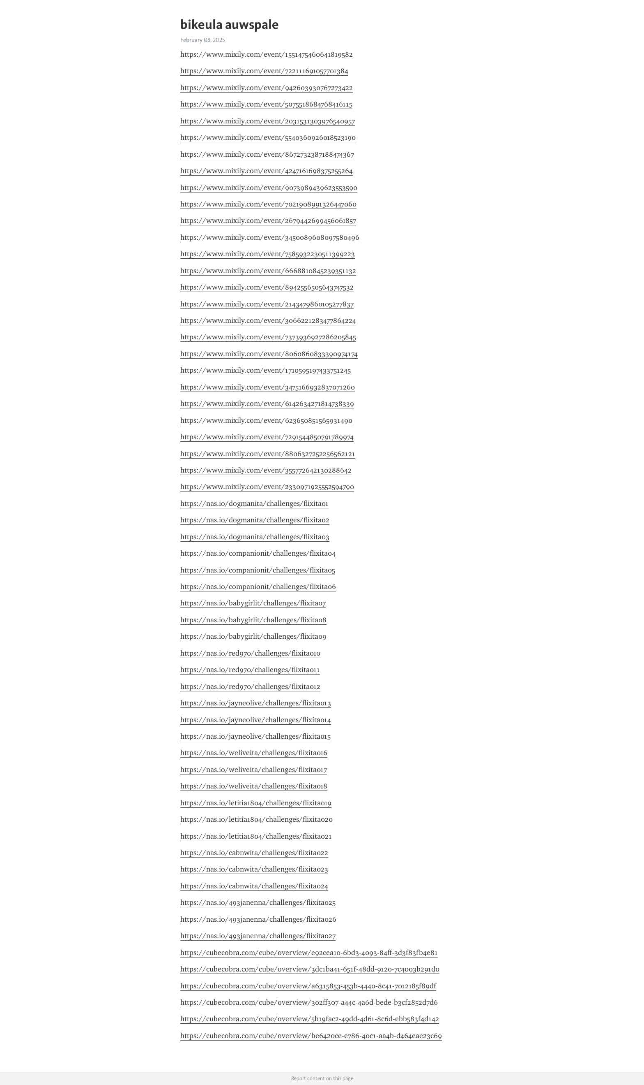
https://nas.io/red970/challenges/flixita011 (250, 669)
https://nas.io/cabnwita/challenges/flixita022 (254, 852)
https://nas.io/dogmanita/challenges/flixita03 (254, 536)
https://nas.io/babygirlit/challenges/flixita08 (253, 619)
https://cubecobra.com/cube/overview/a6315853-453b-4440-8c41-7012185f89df (308, 985)
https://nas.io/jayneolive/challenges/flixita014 (255, 719)
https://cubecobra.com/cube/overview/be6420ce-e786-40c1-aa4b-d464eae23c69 (311, 1035)
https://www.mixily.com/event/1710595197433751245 (265, 370)
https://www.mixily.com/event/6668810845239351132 (268, 270)
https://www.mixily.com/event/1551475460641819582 (266, 54)
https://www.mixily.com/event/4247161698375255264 (266, 170)
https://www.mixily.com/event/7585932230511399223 (267, 253)
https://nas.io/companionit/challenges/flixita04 (258, 553)
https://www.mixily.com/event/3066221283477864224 (268, 320)
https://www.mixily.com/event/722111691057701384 (264, 70)
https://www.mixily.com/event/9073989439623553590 (268, 187)
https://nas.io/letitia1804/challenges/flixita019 (255, 802)
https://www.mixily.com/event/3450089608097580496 (269, 237)
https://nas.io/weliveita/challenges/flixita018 (253, 786)
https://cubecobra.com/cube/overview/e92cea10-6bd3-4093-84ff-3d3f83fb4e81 (309, 952)
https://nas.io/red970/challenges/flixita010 (250, 653)
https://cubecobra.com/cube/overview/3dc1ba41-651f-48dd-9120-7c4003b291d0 (309, 969)
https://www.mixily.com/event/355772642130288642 (266, 470)
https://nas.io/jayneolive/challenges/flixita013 (255, 702)
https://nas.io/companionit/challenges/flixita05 (257, 570)
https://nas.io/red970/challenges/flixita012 (250, 686)
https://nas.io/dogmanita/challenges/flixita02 (254, 519)
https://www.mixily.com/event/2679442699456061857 (268, 220)
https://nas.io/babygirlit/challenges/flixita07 (253, 602)
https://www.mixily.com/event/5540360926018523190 (268, 137)
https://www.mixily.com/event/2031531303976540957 (267, 120)
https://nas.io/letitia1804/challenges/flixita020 (256, 819)
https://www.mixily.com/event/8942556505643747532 (267, 287)
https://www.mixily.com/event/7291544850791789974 (267, 436)
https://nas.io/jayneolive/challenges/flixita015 (255, 736)
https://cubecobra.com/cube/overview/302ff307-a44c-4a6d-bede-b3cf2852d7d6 (309, 1002)
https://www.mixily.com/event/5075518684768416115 (266, 104)
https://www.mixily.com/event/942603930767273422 (266, 87)
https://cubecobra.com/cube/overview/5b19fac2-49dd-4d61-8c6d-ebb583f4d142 (309, 1018)
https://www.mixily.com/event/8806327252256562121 (267, 453)
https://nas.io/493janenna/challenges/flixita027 (258, 935)
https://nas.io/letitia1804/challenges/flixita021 (256, 836)
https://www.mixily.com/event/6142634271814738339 (267, 403)
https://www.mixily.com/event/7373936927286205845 (268, 336)
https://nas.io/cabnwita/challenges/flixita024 (254, 885)
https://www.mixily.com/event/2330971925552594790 (267, 486)
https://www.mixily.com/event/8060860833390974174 (269, 353)
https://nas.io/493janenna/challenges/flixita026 (258, 919)
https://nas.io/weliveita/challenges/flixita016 (253, 752)
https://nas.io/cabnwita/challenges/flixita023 (254, 869)
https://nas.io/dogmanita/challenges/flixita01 (254, 503)
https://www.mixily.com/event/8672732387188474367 (267, 154)
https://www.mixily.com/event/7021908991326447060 (268, 204)
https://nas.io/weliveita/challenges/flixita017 (253, 769)
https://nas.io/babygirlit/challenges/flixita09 (253, 636)
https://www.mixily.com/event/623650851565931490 (266, 420)
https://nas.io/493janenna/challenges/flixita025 (258, 902)
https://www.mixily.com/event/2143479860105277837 (267, 303)
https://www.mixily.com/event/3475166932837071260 (267, 387)
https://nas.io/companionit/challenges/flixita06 (258, 586)
